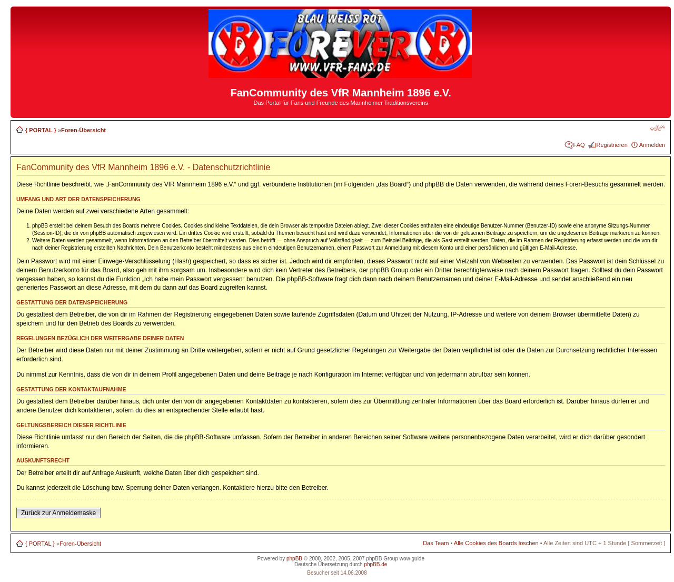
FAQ (579, 145)
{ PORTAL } (40, 130)
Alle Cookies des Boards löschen (496, 543)
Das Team (436, 543)
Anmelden (652, 145)
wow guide (412, 558)
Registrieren (612, 145)
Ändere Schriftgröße (657, 128)
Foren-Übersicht (83, 130)
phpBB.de (375, 564)
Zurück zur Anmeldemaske (58, 513)
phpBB (294, 558)
